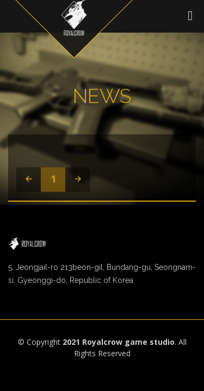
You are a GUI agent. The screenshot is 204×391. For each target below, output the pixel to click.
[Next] (77, 180)
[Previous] (28, 180)
